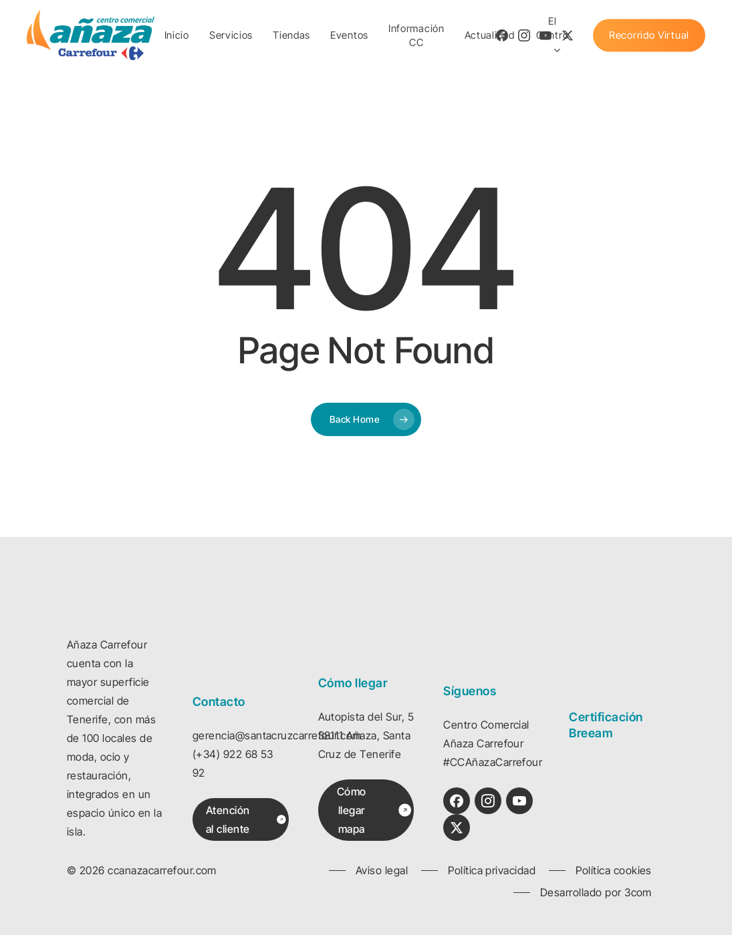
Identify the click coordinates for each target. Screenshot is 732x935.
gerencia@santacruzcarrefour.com (277, 735)
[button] (246, 819)
